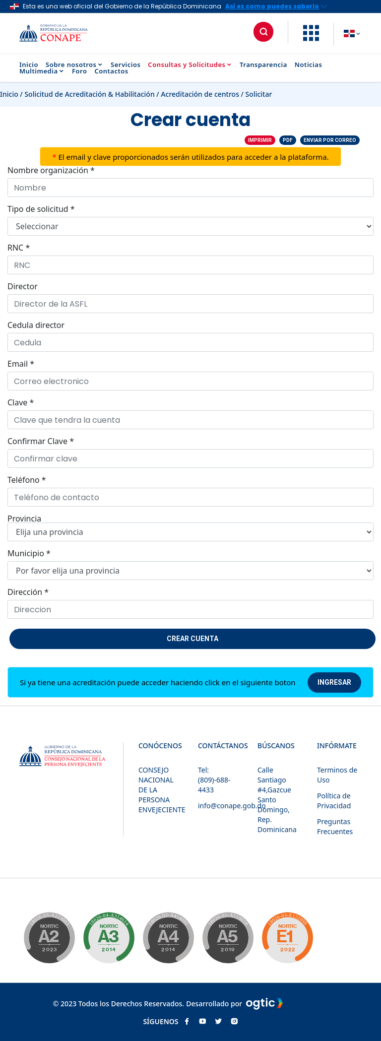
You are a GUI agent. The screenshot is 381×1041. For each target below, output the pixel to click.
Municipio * (29, 553)
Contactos (111, 71)
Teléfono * (26, 480)
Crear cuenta (192, 639)
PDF (288, 140)
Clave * (20, 402)
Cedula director (35, 325)
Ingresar (334, 682)
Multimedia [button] (41, 71)
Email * (20, 364)
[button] (311, 38)
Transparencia (263, 65)
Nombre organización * (51, 170)
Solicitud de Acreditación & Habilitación (89, 94)
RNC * (18, 248)
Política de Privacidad (334, 800)
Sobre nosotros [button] (74, 65)
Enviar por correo (330, 140)
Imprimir (260, 140)
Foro (79, 71)
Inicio (28, 65)
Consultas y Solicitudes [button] (190, 65)
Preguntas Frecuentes (335, 826)
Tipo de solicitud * (41, 209)
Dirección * (28, 592)
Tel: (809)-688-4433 (214, 779)
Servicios (125, 65)
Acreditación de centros (200, 94)
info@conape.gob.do (232, 805)
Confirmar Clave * (40, 441)
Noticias (308, 65)
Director (22, 286)
